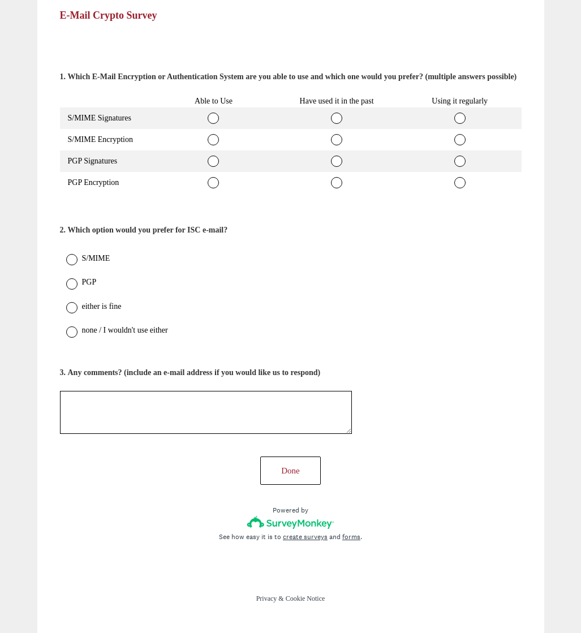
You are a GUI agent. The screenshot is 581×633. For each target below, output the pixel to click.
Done (290, 470)
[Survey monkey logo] (290, 522)
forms (351, 536)
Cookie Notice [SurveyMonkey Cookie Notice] (305, 598)
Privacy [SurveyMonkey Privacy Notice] (266, 598)
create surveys (305, 536)
